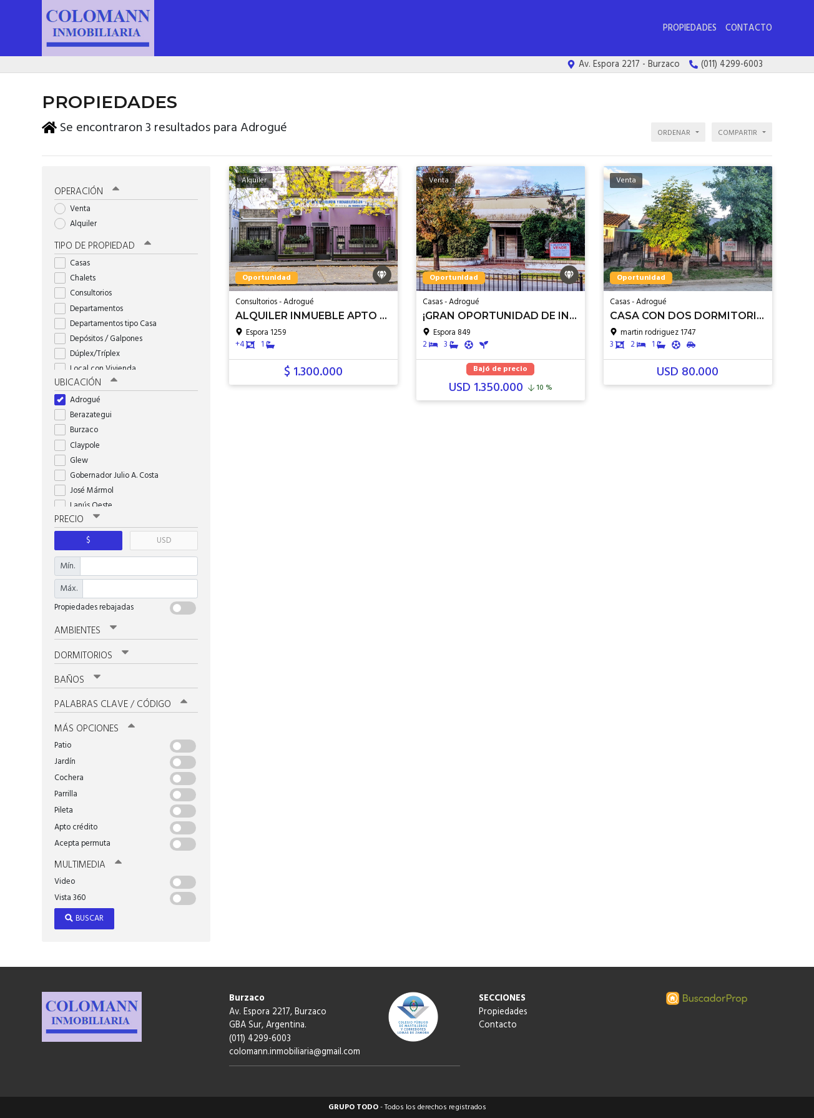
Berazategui (87, 415)
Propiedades (690, 28)
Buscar (84, 918)
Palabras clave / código (120, 704)
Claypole (81, 446)
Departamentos (92, 309)
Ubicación (85, 382)
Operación (86, 191)
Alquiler (79, 224)
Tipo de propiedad (102, 246)
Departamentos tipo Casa (109, 324)
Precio (77, 519)
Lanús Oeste (87, 506)
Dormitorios (91, 655)
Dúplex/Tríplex (91, 354)
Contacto (748, 28)
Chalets (79, 278)
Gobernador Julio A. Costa (110, 476)
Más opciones (94, 728)
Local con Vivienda (99, 369)
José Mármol (88, 491)
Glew (75, 461)
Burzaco (80, 430)
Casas (76, 263)
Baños (77, 680)
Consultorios (87, 293)
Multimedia (88, 865)
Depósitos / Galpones (102, 339)
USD (164, 540)
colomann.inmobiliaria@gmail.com (294, 1052)
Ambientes (85, 630)
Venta (76, 209)
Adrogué (81, 400)
